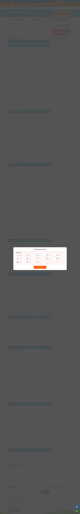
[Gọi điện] (77, 511)
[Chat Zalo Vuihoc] (77, 507)
